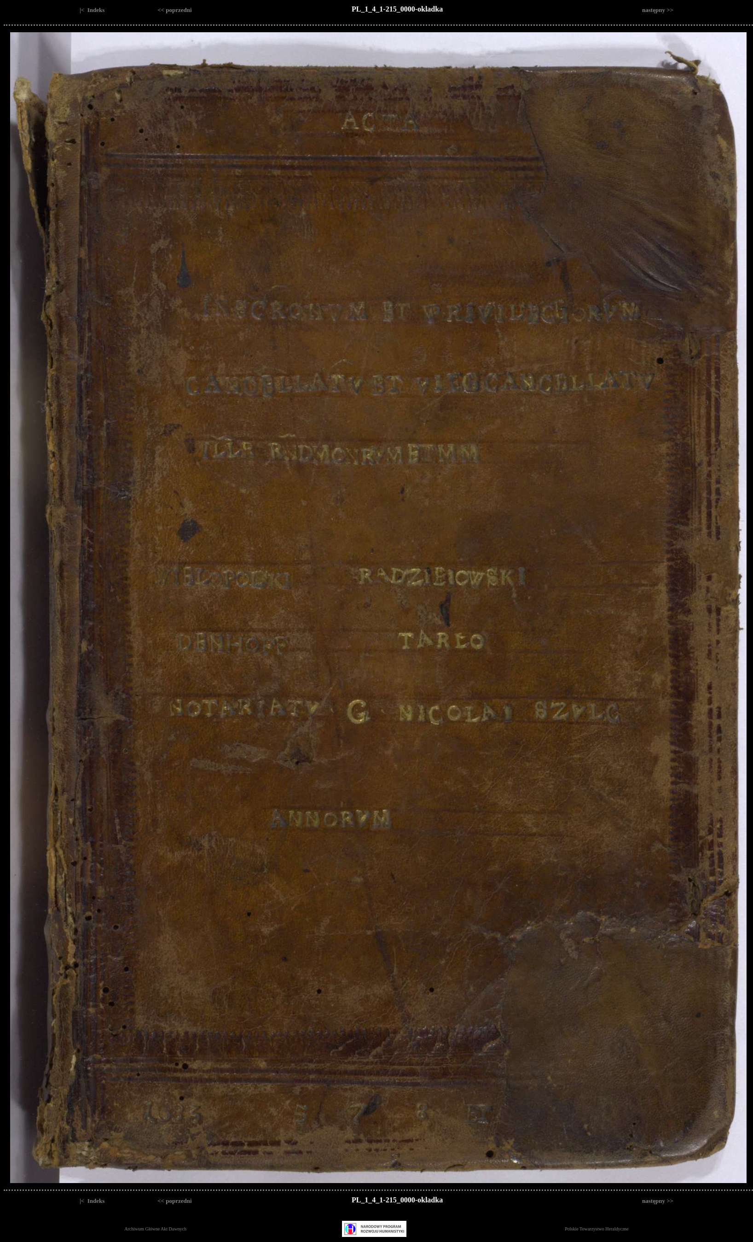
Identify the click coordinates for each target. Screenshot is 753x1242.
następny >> (657, 9)
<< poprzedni (174, 9)
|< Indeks (92, 9)
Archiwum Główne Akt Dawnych (155, 1228)
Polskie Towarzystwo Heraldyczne (597, 1228)
